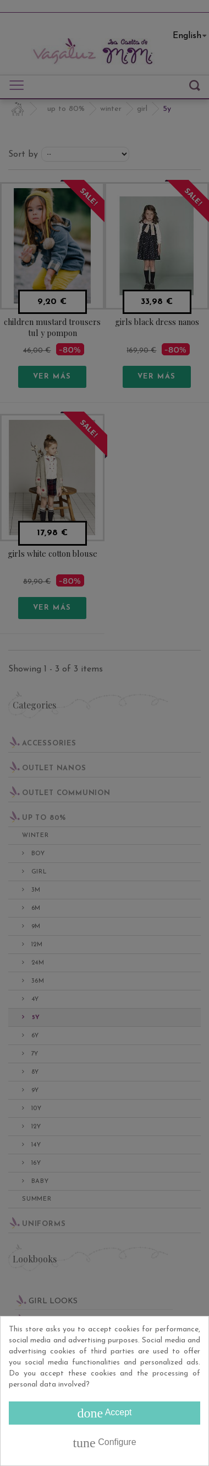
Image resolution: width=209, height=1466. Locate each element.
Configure (104, 1443)
